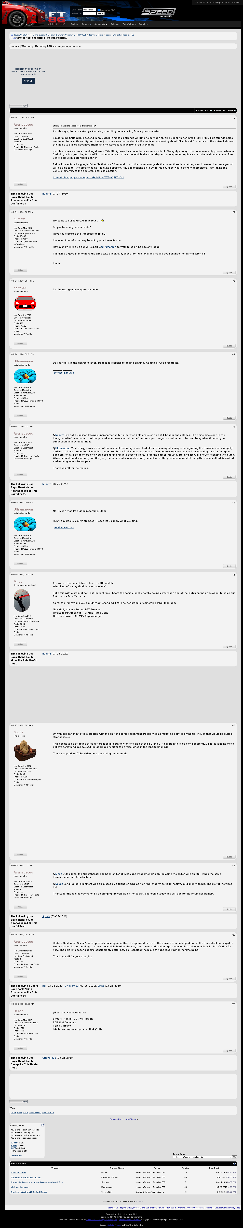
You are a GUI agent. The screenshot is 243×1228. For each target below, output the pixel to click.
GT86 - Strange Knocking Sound (25, 1177)
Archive (181, 1207)
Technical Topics (96, 35)
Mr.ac (18, 581)
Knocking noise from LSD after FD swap (29, 1192)
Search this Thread (223, 110)
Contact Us (112, 1207)
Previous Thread (117, 1119)
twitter (225, 2)
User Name (77, 9)
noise (19, 1112)
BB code (14, 1142)
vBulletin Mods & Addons (130, 1219)
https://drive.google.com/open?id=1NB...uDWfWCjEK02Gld (88, 177)
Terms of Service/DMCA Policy (220, 1207)
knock (13, 1112)
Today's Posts (129, 24)
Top (238, 1207)
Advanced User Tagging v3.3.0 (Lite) (101, 1219)
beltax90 (20, 288)
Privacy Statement (196, 1207)
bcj (44, 985)
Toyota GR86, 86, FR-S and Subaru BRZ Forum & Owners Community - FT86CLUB (50, 35)
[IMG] (13, 1148)
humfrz (46, 193)
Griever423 (72, 985)
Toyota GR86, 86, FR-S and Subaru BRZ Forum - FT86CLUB (148, 1207)
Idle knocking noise (20, 1187)
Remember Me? (106, 10)
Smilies (14, 1145)
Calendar (115, 24)
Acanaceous (23, 124)
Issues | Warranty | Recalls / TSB (120, 35)
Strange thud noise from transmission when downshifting (37, 1182)
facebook (235, 2)
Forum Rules (16, 1155)
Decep (19, 1011)
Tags (12, 1108)
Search (143, 24)
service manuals (64, 372)
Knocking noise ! (18, 1172)
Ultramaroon (108, 246)
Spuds (18, 732)
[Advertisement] (142, 75)
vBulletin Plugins (114, 1225)
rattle (25, 1112)
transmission (35, 1112)
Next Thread (131, 1119)
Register (74, 24)
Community (101, 24)
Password (76, 13)
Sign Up (28, 80)
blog (218, 2)
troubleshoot (48, 1112)
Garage (86, 24)
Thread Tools (203, 110)
